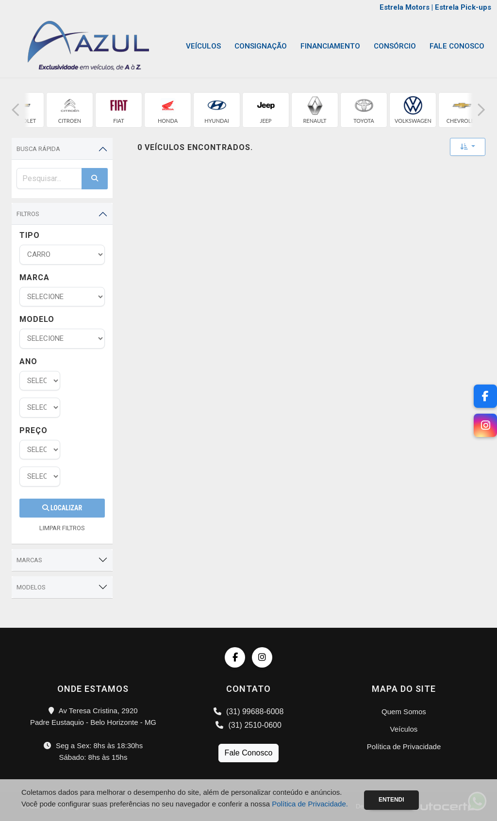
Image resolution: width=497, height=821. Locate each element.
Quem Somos (403, 711)
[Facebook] (485, 396)
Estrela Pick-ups (463, 7)
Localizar (62, 508)
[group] (69, 110)
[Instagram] (485, 425)
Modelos (31, 587)
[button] (15, 110)
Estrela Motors (405, 7)
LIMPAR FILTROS (62, 528)
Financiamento (330, 46)
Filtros (28, 214)
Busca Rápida (38, 148)
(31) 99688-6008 (249, 711)
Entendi (391, 799)
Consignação (260, 46)
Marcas (29, 560)
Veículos (203, 46)
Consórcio (395, 46)
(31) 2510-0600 (248, 725)
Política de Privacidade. (310, 804)
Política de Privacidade (404, 746)
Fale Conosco (457, 46)
